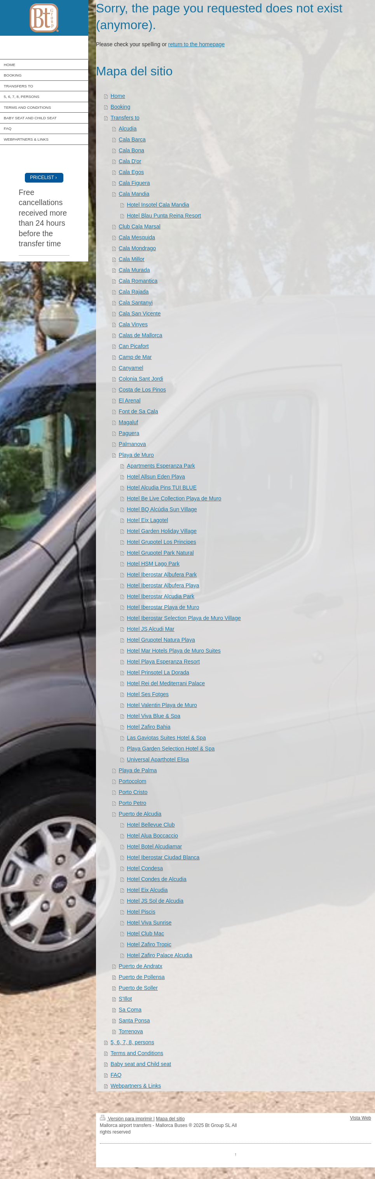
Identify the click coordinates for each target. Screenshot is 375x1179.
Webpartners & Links (136, 1086)
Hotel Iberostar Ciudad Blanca (163, 857)
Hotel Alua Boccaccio (152, 835)
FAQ (116, 1075)
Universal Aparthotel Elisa (158, 759)
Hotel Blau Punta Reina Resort (164, 215)
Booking (121, 107)
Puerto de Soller (138, 988)
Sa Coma (130, 1010)
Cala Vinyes (133, 324)
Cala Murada (134, 270)
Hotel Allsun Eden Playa (156, 477)
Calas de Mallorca (140, 335)
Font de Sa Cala (138, 411)
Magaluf (128, 422)
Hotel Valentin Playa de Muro (162, 705)
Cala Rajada (134, 292)
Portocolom (133, 781)
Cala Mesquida (137, 237)
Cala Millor (132, 259)
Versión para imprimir (126, 1119)
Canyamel (131, 368)
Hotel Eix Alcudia (147, 890)
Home (118, 96)
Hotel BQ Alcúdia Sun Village (162, 509)
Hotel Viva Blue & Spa (154, 716)
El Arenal (130, 400)
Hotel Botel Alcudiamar (154, 846)
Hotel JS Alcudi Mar (150, 629)
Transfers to (125, 118)
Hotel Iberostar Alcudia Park (161, 596)
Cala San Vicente (140, 313)
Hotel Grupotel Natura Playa (161, 640)
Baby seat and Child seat (141, 1064)
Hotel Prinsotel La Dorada (158, 672)
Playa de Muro (136, 455)
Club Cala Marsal (139, 226)
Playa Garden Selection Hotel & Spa (171, 748)
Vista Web (360, 1118)
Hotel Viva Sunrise (149, 923)
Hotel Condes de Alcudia (157, 879)
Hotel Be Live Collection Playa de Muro (174, 498)
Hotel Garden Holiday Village (162, 531)
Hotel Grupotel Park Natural (160, 553)
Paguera (129, 433)
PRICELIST (42, 177)
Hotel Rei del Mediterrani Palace (166, 683)
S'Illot (125, 999)
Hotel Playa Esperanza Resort (163, 661)
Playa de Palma (138, 770)
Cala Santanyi (136, 303)
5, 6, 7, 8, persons (132, 1042)
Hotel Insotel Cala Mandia (158, 205)
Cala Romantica (138, 281)
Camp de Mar (135, 357)
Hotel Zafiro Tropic (149, 944)
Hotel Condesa (145, 868)
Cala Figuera (134, 183)
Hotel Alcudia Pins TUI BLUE (162, 487)
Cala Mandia (134, 194)
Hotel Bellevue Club (151, 825)
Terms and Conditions (137, 1053)
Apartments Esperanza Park (161, 466)
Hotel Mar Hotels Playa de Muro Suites (174, 651)
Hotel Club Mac (145, 933)
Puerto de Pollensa (142, 977)
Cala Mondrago (137, 248)
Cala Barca (132, 139)
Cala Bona (131, 150)
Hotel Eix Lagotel (147, 520)
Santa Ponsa (134, 1020)
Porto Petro (133, 803)
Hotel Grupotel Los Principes (161, 542)
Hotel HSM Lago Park (153, 564)
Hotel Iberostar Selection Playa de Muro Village (184, 618)
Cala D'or (130, 161)
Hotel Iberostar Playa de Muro (163, 607)
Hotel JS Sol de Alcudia (155, 901)
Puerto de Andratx (140, 966)
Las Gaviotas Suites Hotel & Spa (166, 738)
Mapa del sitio (170, 1119)
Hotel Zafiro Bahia (149, 727)
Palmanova (132, 444)
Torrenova (131, 1031)
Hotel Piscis (141, 912)
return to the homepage (196, 44)
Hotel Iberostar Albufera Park (162, 574)
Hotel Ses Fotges (148, 694)
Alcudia (128, 128)
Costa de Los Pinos (142, 390)
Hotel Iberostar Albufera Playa (163, 585)
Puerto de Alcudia (140, 814)
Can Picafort (134, 346)
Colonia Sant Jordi (141, 379)
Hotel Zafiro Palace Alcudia (159, 955)
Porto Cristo (133, 792)
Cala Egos (131, 172)
